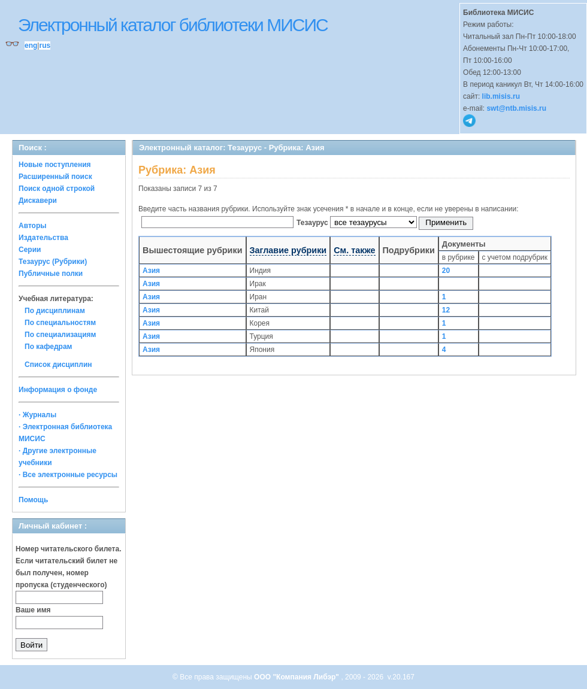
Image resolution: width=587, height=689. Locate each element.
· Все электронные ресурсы (68, 475)
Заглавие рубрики (288, 250)
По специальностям (60, 322)
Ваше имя (33, 610)
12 (446, 310)
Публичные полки (51, 273)
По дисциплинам (55, 310)
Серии (30, 249)
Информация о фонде (58, 390)
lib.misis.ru (501, 96)
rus (44, 45)
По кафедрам (48, 346)
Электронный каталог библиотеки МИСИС (173, 25)
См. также (354, 250)
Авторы (33, 225)
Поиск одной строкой (57, 188)
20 (446, 270)
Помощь (33, 500)
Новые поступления (55, 164)
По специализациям (60, 334)
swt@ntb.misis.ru (516, 108)
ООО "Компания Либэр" (297, 677)
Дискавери (38, 200)
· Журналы (37, 415)
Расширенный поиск (55, 176)
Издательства (43, 237)
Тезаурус (313, 222)
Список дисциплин (58, 364)
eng (31, 45)
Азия (151, 270)
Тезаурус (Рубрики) (53, 261)
